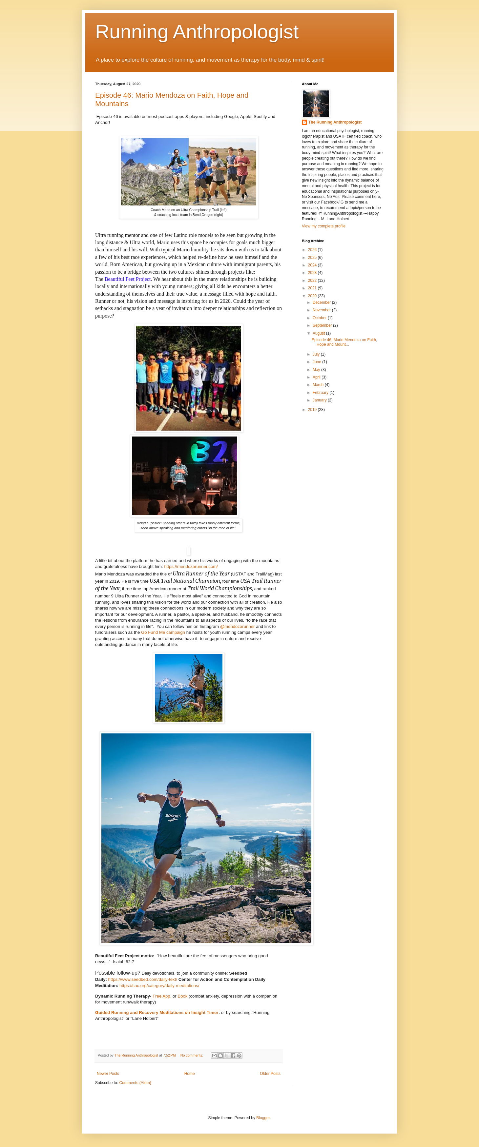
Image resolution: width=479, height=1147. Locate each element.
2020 (313, 296)
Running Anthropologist (197, 32)
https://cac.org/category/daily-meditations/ (159, 985)
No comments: (192, 1055)
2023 (313, 272)
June (317, 362)
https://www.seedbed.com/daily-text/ (142, 979)
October (320, 318)
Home (189, 1073)
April (317, 377)
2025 (313, 257)
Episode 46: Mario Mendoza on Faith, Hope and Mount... (344, 342)
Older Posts (270, 1073)
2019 (313, 409)
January (320, 400)
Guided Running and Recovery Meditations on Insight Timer (157, 1012)
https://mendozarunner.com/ (191, 566)
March (319, 384)
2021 (313, 288)
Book (182, 996)
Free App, (162, 996)
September (323, 325)
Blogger (263, 1118)
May (317, 369)
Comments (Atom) (135, 1082)
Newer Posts (108, 1073)
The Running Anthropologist (335, 122)
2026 (313, 249)
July (317, 354)
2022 (313, 280)
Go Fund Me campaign (163, 632)
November (322, 310)
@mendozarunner (237, 626)
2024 (313, 265)
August (319, 333)
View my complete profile (323, 226)
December (322, 302)
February (321, 392)
